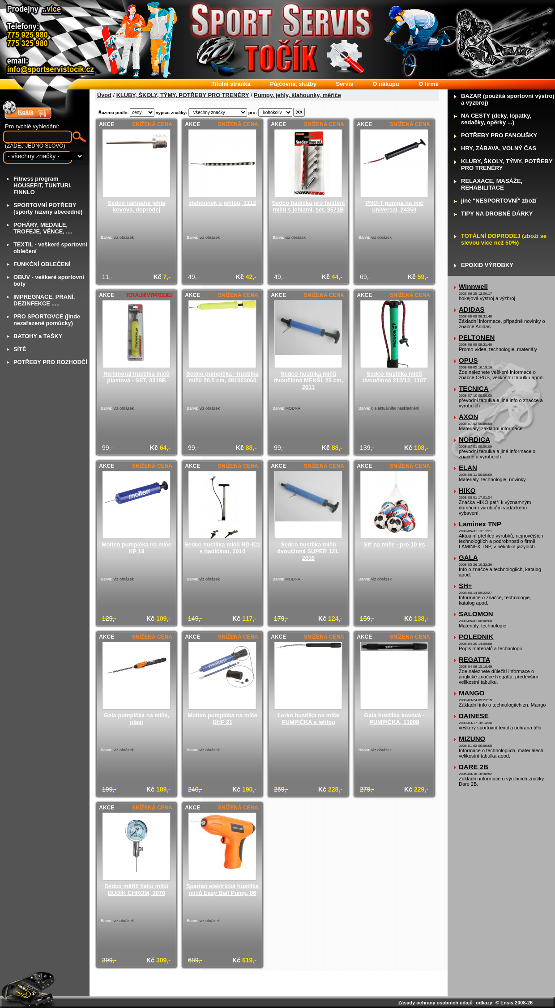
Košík (26, 112)
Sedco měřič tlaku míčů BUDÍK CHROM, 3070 (137, 889)
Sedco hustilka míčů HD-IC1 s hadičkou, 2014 (222, 548)
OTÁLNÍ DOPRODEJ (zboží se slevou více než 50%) (503, 239)
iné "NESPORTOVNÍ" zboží (499, 200)
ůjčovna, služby (293, 83)
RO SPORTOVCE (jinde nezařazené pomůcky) (46, 319)
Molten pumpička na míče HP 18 (136, 548)
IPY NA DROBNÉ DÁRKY (497, 213)
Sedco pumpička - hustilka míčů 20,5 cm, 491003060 (222, 377)
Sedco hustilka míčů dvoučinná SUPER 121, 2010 (308, 551)
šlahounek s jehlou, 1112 (222, 202)
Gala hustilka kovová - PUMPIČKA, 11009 (394, 718)
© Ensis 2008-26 (514, 1002)
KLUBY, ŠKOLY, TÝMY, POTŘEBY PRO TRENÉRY (182, 95)
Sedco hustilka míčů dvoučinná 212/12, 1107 (394, 377)
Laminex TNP (480, 524)
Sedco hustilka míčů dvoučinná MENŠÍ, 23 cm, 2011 (308, 380)
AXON (468, 416)
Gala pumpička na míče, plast (136, 718)
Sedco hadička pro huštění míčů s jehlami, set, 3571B (308, 206)
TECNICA (474, 388)
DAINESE (474, 716)
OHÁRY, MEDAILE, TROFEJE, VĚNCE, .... (43, 228)
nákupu (386, 83)
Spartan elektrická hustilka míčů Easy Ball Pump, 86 (222, 889)
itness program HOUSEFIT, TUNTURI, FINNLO (42, 185)
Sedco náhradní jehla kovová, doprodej (137, 206)
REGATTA (474, 659)
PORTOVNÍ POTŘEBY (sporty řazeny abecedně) (47, 208)
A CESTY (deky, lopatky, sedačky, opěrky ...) (496, 119)
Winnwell (473, 286)
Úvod (104, 95)
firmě (428, 83)
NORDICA (474, 439)
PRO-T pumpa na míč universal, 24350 (394, 206)
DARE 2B (473, 767)
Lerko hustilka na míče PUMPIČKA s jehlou (308, 718)
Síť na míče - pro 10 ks (394, 544)
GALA (468, 557)
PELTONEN (477, 337)
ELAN (468, 467)
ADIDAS (472, 309)
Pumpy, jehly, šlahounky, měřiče (297, 95)
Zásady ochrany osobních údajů (435, 1002)
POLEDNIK (476, 636)
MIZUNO (472, 738)
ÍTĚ (19, 349)
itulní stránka (230, 83)
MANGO (472, 693)
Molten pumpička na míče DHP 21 (222, 718)
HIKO (467, 490)
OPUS (468, 360)
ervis (344, 83)
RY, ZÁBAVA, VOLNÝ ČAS (498, 148)
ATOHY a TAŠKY (37, 336)
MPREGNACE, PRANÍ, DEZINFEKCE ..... (44, 300)
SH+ (465, 585)
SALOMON (476, 614)
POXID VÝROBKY (487, 265)
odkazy (484, 1002)
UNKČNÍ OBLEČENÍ (41, 264)
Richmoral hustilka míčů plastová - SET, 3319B (136, 377)
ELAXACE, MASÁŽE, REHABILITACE (491, 184)
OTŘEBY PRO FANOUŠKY (499, 135)
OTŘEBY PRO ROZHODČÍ (50, 362)
